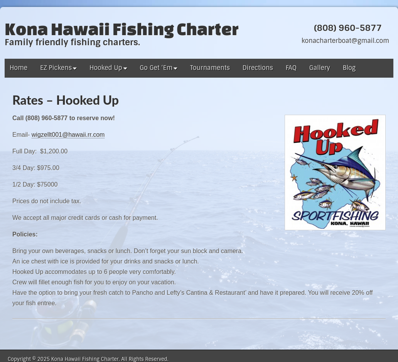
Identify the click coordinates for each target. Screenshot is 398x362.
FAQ (291, 68)
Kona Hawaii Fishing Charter (122, 29)
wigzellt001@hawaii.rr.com (68, 134)
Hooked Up (105, 68)
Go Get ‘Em (156, 68)
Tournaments (210, 68)
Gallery (319, 68)
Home (18, 68)
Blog (349, 68)
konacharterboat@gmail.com (345, 41)
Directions (258, 68)
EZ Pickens (56, 68)
